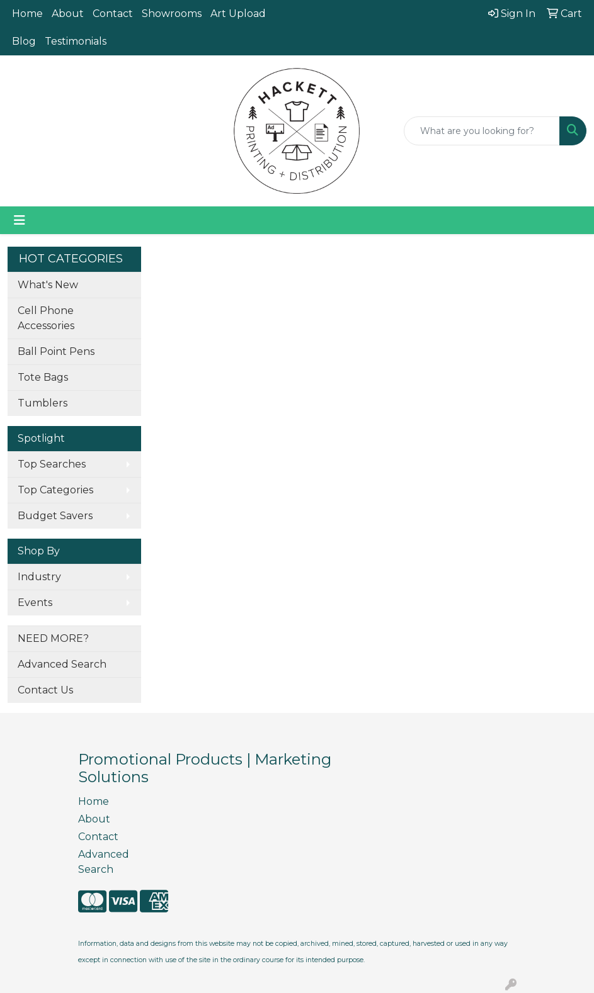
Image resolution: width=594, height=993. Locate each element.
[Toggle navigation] (19, 220)
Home (27, 14)
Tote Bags (43, 377)
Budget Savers (55, 516)
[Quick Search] (482, 130)
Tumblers (42, 403)
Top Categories (55, 490)
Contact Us (45, 690)
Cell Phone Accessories (46, 318)
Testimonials (75, 41)
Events (35, 603)
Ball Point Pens (56, 351)
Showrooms (172, 14)
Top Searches (52, 464)
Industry (39, 577)
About (68, 14)
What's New (48, 285)
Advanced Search (62, 664)
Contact (113, 14)
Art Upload (238, 14)
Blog (24, 41)
